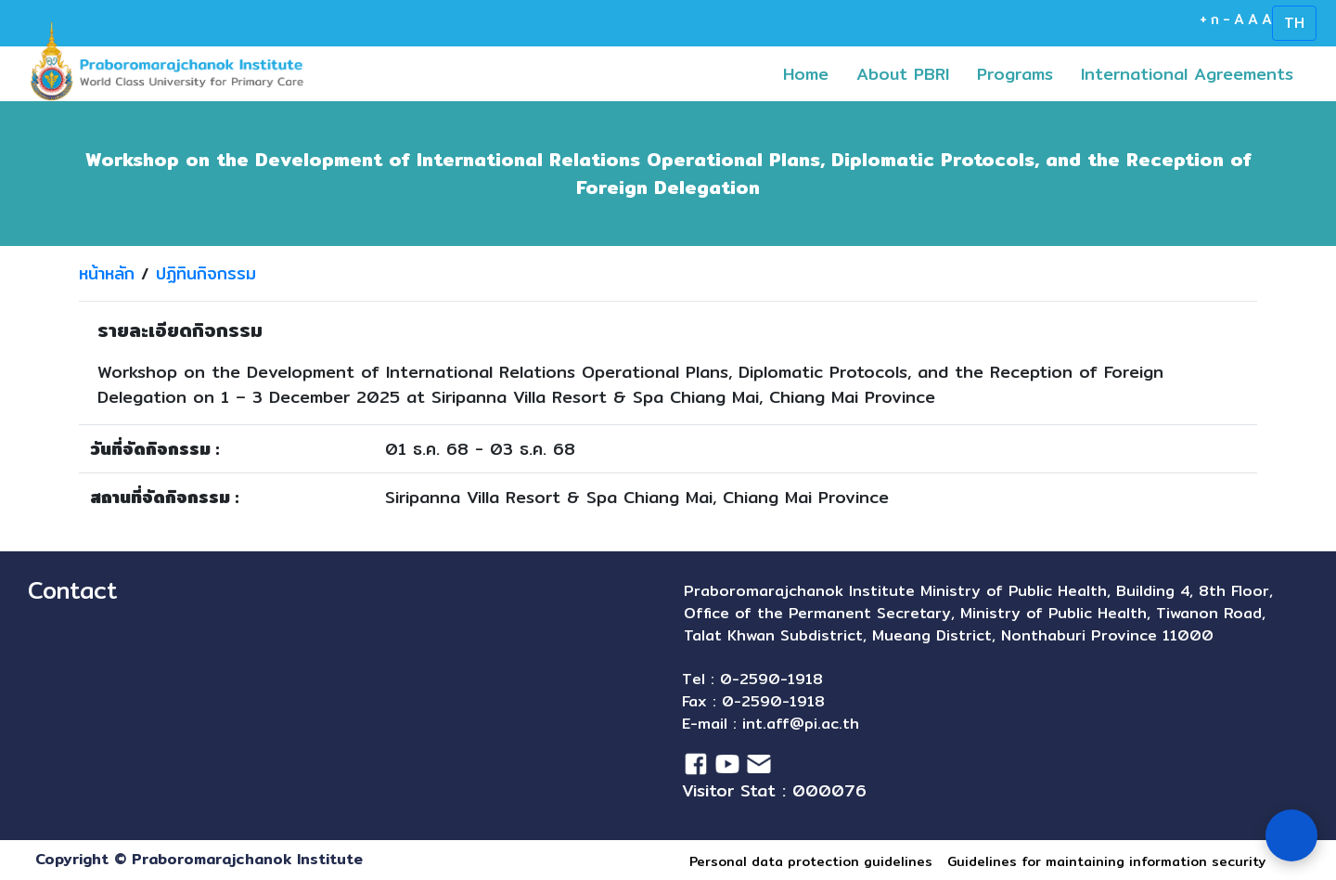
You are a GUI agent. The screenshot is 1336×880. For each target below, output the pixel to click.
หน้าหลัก (107, 273)
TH (1294, 22)
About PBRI (902, 73)
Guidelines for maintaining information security (1106, 861)
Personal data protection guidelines (810, 861)
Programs (1022, 73)
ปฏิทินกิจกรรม (206, 273)
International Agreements (1194, 73)
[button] (1038, 74)
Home (812, 73)
